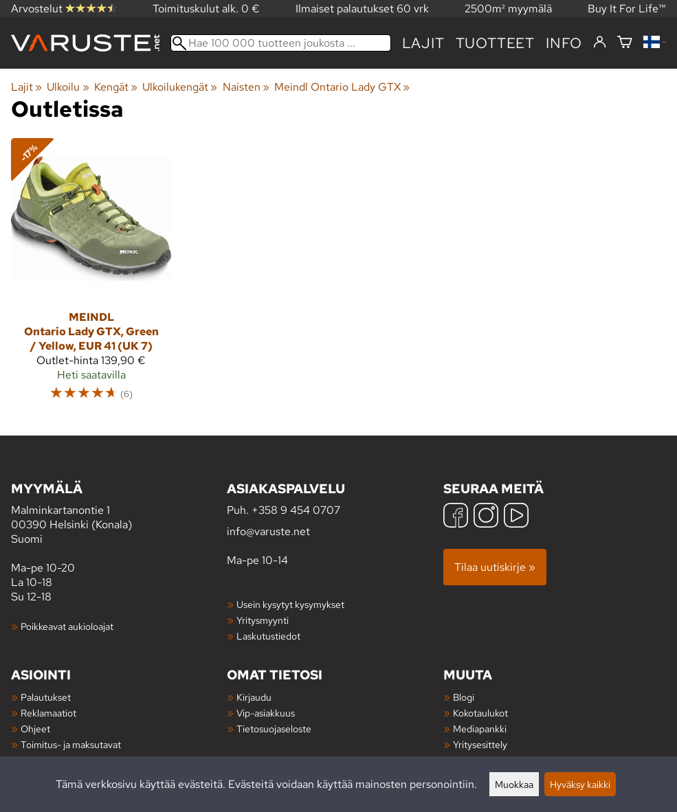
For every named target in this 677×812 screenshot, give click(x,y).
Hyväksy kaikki (580, 784)
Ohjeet (35, 728)
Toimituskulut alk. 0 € (206, 8)
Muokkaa (514, 784)
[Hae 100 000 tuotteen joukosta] (280, 43)
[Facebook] (455, 517)
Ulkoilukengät (179, 87)
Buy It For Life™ (627, 8)
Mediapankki (480, 728)
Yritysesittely (480, 744)
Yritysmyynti (262, 620)
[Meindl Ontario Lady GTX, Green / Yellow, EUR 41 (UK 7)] (91, 275)
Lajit (423, 43)
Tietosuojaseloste (273, 728)
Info (564, 43)
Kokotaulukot (480, 712)
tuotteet (495, 43)
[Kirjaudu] (599, 42)
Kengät (115, 87)
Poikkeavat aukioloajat (67, 626)
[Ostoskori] (624, 43)
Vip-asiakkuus (265, 712)
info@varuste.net (268, 531)
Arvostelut (64, 8)
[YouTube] (516, 517)
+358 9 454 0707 (296, 510)
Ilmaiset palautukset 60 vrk (362, 8)
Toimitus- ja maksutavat (71, 744)
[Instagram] (486, 517)
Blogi (463, 696)
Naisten (246, 87)
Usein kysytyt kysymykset (290, 604)
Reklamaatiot (48, 712)
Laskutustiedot (268, 635)
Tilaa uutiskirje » (494, 567)
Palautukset (46, 696)
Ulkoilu (68, 87)
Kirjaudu (253, 696)
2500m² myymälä (508, 8)
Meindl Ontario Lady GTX (342, 87)
